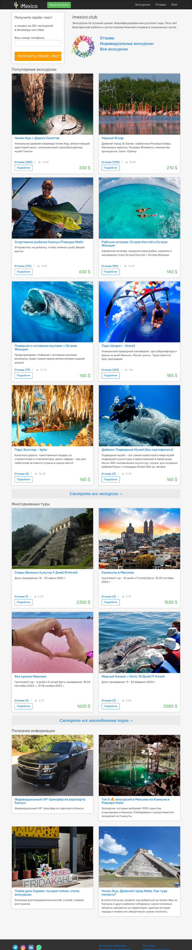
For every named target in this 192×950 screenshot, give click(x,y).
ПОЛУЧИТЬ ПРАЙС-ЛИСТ (39, 56)
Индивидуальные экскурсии (126, 43)
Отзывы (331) (23, 266)
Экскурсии (142, 4)
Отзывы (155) (110, 266)
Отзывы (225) (110, 369)
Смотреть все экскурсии (96, 493)
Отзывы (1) (21, 596)
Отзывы (161, 4)
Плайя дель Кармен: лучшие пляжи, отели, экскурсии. (47, 893)
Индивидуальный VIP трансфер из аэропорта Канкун (50, 801)
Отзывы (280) (23, 162)
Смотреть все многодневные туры (95, 720)
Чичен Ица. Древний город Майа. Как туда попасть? (134, 893)
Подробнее (23, 167)
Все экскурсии (114, 49)
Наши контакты (59, 4)
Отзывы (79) (22, 369)
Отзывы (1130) (111, 162)
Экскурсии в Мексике (112, 945)
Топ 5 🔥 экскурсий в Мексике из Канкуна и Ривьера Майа (136, 801)
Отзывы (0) (22, 473)
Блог (174, 4)
